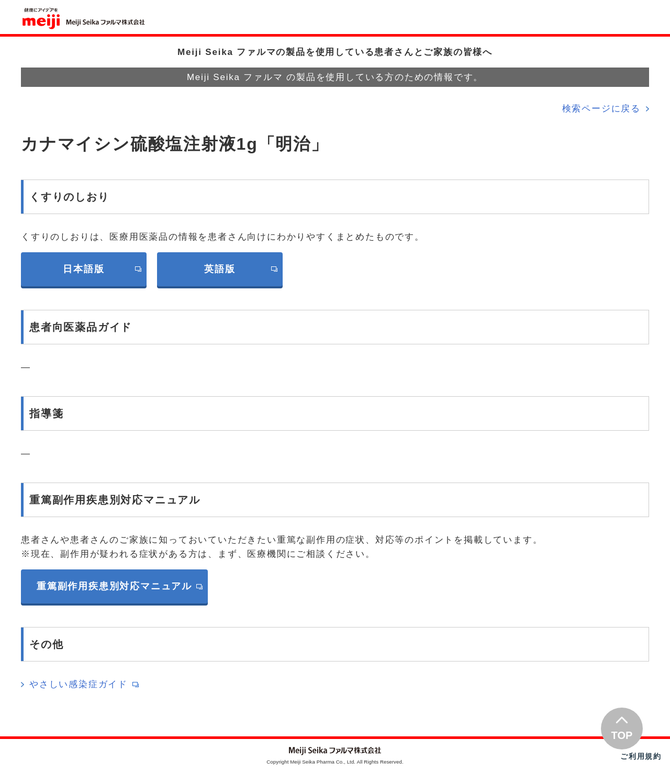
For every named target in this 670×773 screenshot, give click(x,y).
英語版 (219, 269)
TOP (622, 735)
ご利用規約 (641, 756)
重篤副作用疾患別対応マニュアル (114, 586)
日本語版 (83, 269)
